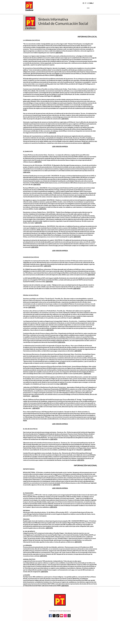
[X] (87, 3)
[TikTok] (93, 3)
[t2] (89, 3)
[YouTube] (91, 3)
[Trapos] (69, 615)
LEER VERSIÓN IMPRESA (60, 146)
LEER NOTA (59, 52)
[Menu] (88, 8)
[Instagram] (83, 3)
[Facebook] (85, 3)
